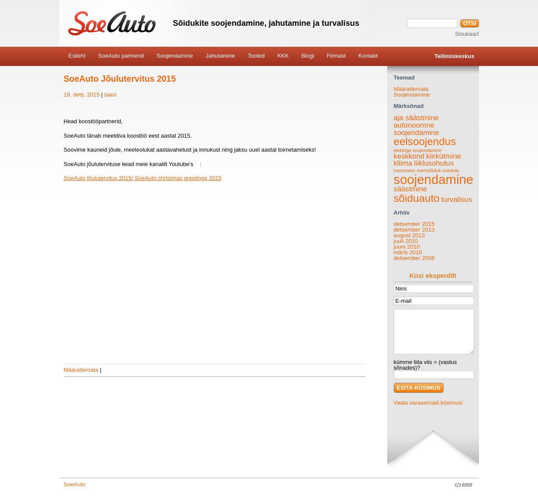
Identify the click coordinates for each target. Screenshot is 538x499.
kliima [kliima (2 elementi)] (403, 163)
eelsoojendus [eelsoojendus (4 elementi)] (425, 141)
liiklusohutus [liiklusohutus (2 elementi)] (434, 163)
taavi (110, 94)
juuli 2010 (406, 241)
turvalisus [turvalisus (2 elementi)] (456, 199)
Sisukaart (467, 34)
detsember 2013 (414, 229)
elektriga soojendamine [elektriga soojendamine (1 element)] (418, 150)
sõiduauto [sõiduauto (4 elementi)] (417, 198)
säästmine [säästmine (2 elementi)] (410, 189)
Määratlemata (81, 370)
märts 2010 (408, 252)
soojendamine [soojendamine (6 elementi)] (434, 179)
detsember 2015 (414, 224)
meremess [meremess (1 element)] (405, 170)
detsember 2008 (414, 258)
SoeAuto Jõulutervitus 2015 (120, 78)
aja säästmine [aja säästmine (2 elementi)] (416, 118)
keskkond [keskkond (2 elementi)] (409, 156)
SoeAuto (75, 484)
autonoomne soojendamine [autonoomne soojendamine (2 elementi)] (416, 129)
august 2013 (409, 235)
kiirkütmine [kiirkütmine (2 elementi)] (443, 156)
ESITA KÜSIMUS (419, 388)
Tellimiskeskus (454, 56)
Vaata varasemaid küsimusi (428, 402)
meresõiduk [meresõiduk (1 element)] (429, 170)
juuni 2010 (407, 246)
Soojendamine (412, 94)
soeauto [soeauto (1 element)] (451, 170)
